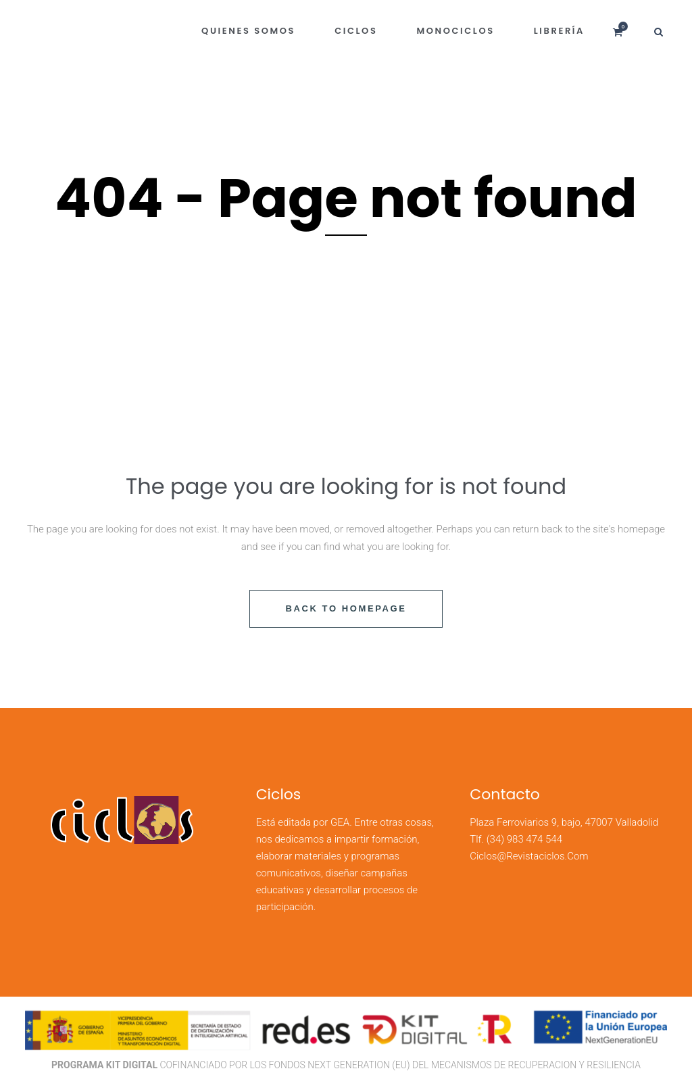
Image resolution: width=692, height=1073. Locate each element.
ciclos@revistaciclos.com (529, 856)
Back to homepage (345, 608)
